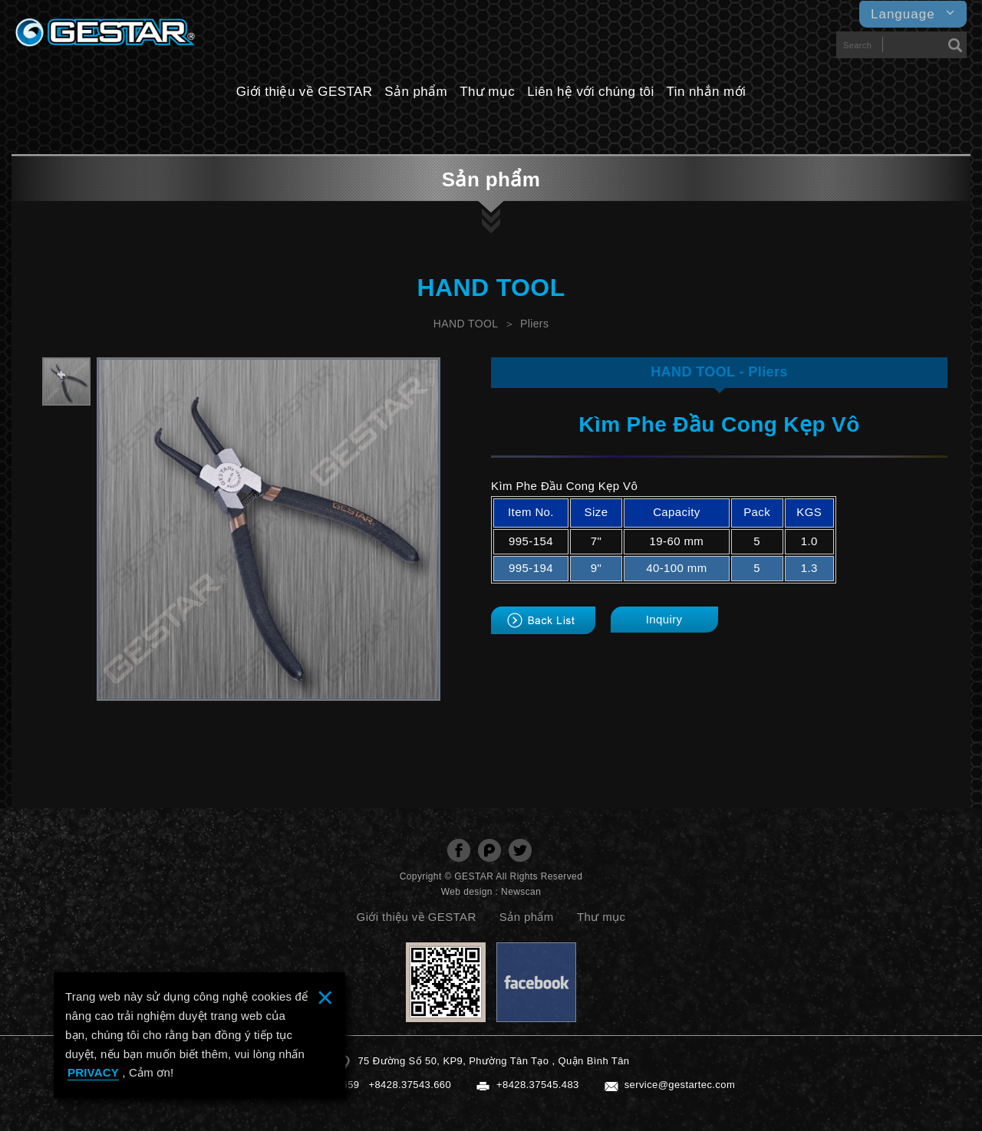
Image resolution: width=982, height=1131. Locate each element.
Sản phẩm (415, 91)
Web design (467, 891)
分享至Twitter (520, 850)
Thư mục (487, 91)
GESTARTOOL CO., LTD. (105, 36)
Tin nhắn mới (706, 91)
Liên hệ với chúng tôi (590, 91)
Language (913, 13)
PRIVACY (93, 1072)
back (543, 620)
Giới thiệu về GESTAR (304, 91)
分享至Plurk (489, 850)
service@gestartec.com (679, 1084)
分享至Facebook (458, 850)
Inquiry (664, 619)
